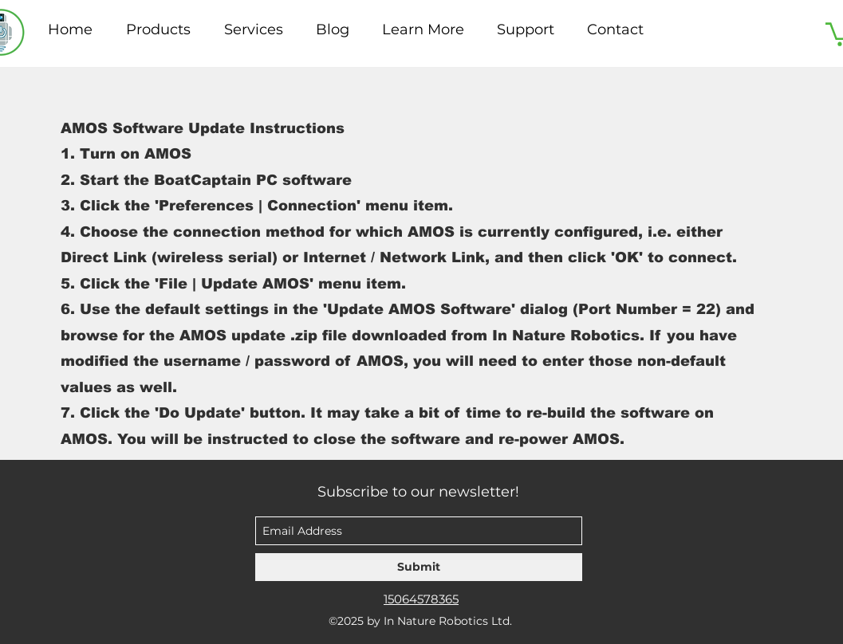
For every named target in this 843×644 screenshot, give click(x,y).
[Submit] (418, 567)
